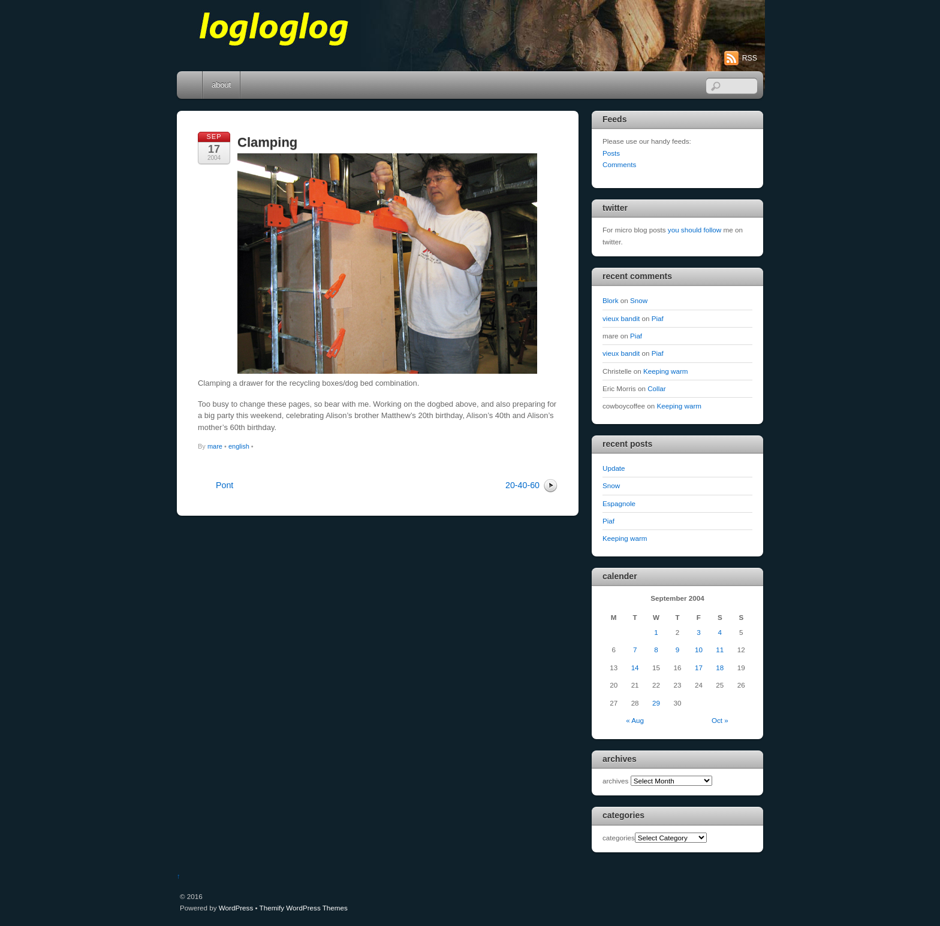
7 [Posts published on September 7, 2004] (635, 649)
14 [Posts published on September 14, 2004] (635, 667)
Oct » (720, 720)
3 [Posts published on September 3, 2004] (698, 632)
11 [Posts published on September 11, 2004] (720, 649)
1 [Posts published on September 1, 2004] (656, 632)
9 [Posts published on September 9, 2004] (677, 649)
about (221, 84)
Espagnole (618, 503)
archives (615, 781)
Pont (224, 485)
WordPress (236, 908)
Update (613, 468)
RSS (749, 58)
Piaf (658, 318)
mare (214, 446)
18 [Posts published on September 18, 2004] (720, 667)
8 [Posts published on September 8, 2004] (656, 649)
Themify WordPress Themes (304, 908)
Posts (611, 153)
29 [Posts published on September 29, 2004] (656, 703)
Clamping (267, 142)
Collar (656, 388)
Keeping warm (665, 371)
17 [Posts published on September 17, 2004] (699, 667)
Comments (619, 164)
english (238, 446)
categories (618, 838)
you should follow (694, 230)
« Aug (635, 720)
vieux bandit (621, 318)
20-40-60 (522, 485)
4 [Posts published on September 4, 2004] (720, 632)
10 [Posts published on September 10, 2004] (699, 649)
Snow (638, 300)
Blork (610, 300)
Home (190, 85)
